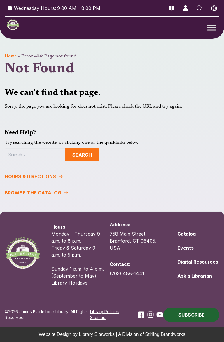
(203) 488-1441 (127, 273)
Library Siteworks (97, 334)
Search (82, 155)
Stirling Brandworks (165, 334)
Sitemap (98, 317)
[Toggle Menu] (211, 27)
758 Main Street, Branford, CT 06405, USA (133, 241)
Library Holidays (69, 283)
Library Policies (104, 311)
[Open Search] (199, 8)
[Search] (35, 154)
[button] (112, 176)
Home (11, 56)
